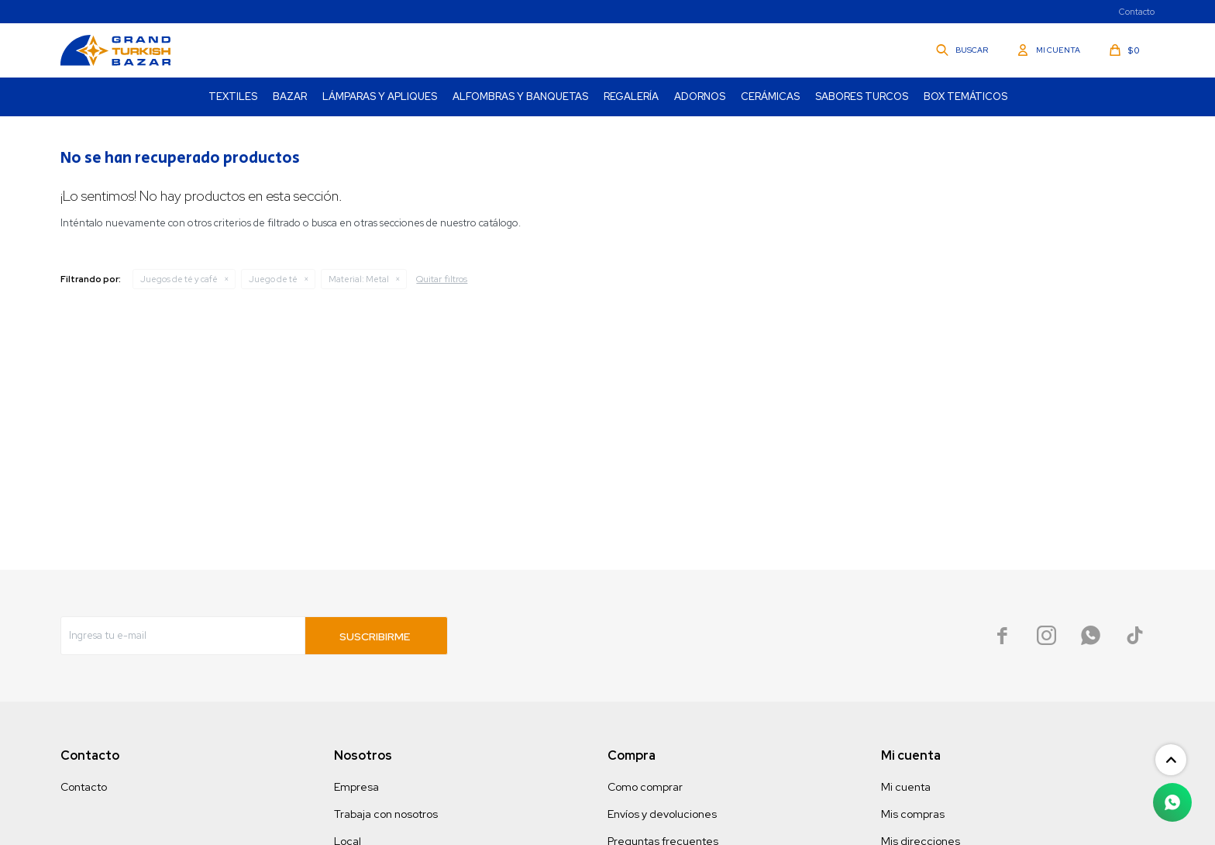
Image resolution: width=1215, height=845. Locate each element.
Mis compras (913, 814)
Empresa (356, 787)
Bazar (290, 96)
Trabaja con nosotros (386, 814)
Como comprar (645, 787)
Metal (359, 279)
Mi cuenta (906, 787)
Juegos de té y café (179, 279)
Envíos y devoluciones (662, 814)
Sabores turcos (861, 96)
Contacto (1137, 11)
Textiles (232, 96)
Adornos (699, 96)
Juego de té (273, 279)
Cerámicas (770, 96)
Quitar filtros (441, 279)
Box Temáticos (965, 96)
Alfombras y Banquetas (520, 96)
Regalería (631, 96)
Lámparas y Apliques (379, 96)
